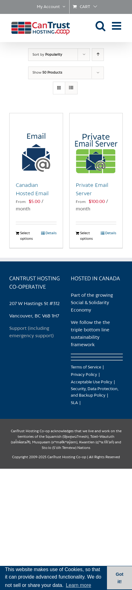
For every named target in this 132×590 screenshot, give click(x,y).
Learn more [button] (78, 585)
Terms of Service (86, 367)
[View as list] (71, 88)
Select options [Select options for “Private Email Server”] (86, 236)
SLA (74, 403)
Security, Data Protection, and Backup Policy (94, 392)
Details (51, 233)
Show (47, 72)
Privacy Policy (84, 375)
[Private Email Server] (96, 144)
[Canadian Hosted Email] (36, 144)
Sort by (47, 54)
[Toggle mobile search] (101, 25)
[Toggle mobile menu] (117, 25)
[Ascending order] (98, 54)
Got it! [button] (119, 578)
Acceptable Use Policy (91, 382)
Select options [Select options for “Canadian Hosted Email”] (26, 236)
